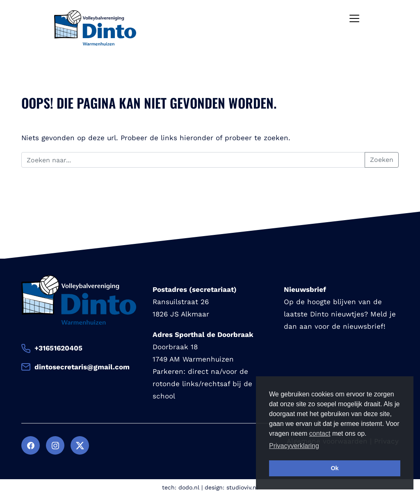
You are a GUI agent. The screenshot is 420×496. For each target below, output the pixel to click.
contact (320, 433)
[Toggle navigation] (354, 18)
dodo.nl (188, 487)
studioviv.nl (242, 487)
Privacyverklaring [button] (294, 445)
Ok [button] (334, 468)
